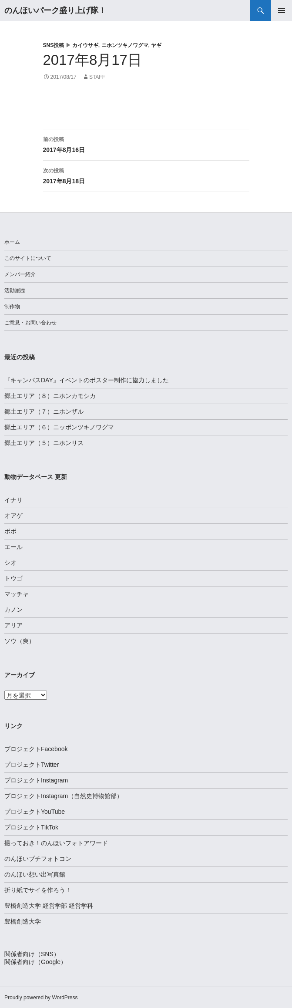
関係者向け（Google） (35, 961)
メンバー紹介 (20, 274)
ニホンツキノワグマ (124, 45)
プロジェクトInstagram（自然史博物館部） (63, 795)
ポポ (10, 531)
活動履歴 (14, 290)
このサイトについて (27, 258)
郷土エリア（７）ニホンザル (44, 411)
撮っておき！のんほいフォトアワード (56, 842)
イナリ (13, 499)
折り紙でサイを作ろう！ (37, 890)
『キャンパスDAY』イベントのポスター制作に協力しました (86, 380)
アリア (13, 625)
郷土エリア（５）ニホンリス (44, 442)
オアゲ (13, 515)
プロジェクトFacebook (35, 748)
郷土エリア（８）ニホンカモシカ (50, 395)
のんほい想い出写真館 (34, 874)
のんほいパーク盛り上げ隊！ (55, 10)
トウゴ (13, 578)
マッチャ (16, 593)
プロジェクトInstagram (36, 780)
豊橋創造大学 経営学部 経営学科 (48, 905)
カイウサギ (85, 45)
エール (13, 546)
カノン (13, 609)
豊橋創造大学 (22, 921)
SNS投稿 (53, 45)
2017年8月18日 (146, 175)
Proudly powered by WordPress (41, 998)
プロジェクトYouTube (34, 811)
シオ (10, 562)
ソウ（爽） (19, 640)
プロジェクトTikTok (31, 827)
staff (97, 77)
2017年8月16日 (146, 143)
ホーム (12, 242)
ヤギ (156, 45)
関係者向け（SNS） (32, 954)
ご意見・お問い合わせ (30, 323)
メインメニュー (281, 10)
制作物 (12, 306)
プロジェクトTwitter (31, 764)
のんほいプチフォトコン (37, 858)
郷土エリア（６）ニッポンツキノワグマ (59, 427)
